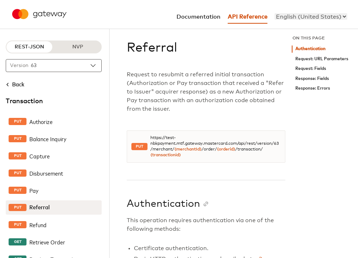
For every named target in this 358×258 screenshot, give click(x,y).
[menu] (311, 16)
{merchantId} (188, 149)
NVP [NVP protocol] (77, 46)
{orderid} (226, 149)
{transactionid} (165, 155)
